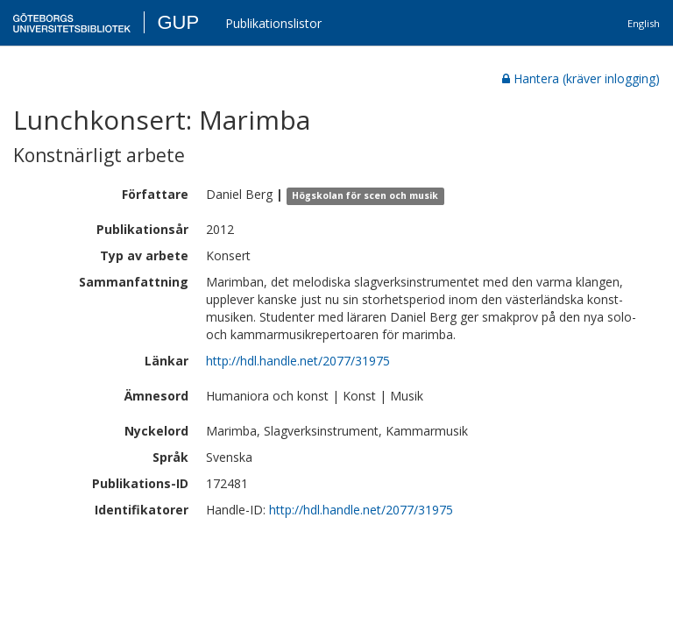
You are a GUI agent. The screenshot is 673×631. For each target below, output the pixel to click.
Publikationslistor (273, 23)
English (643, 23)
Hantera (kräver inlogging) (581, 78)
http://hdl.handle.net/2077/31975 (298, 360)
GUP (178, 22)
